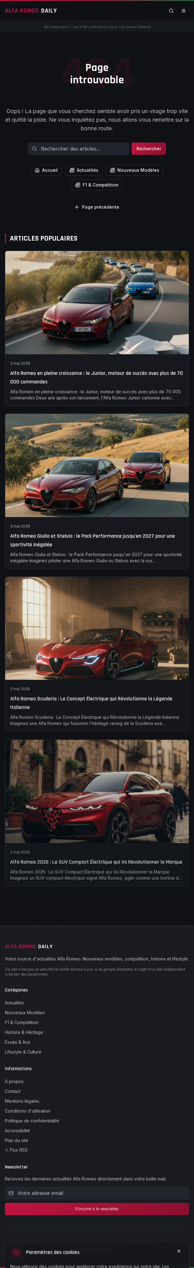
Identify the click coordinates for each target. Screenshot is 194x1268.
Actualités (83, 170)
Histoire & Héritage (24, 1032)
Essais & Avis (17, 1042)
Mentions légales (22, 1101)
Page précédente (97, 207)
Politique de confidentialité (32, 1120)
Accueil (46, 170)
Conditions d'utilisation (27, 1110)
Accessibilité (17, 1130)
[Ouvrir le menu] (183, 10)
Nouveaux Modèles (134, 170)
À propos (14, 1081)
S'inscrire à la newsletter (97, 1209)
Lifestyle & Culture (23, 1051)
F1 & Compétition (97, 184)
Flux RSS (16, 1149)
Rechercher (149, 148)
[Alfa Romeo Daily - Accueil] (31, 10)
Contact (13, 1091)
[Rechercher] (171, 10)
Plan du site (16, 1140)
